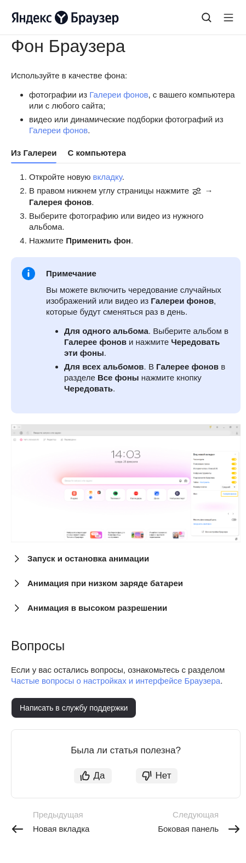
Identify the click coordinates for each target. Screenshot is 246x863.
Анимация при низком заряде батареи (105, 583)
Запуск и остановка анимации (88, 558)
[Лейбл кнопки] (228, 17)
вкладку (107, 176)
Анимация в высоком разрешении (97, 607)
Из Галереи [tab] (33, 152)
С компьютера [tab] (96, 152)
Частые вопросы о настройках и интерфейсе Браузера (115, 680)
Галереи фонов (118, 94)
